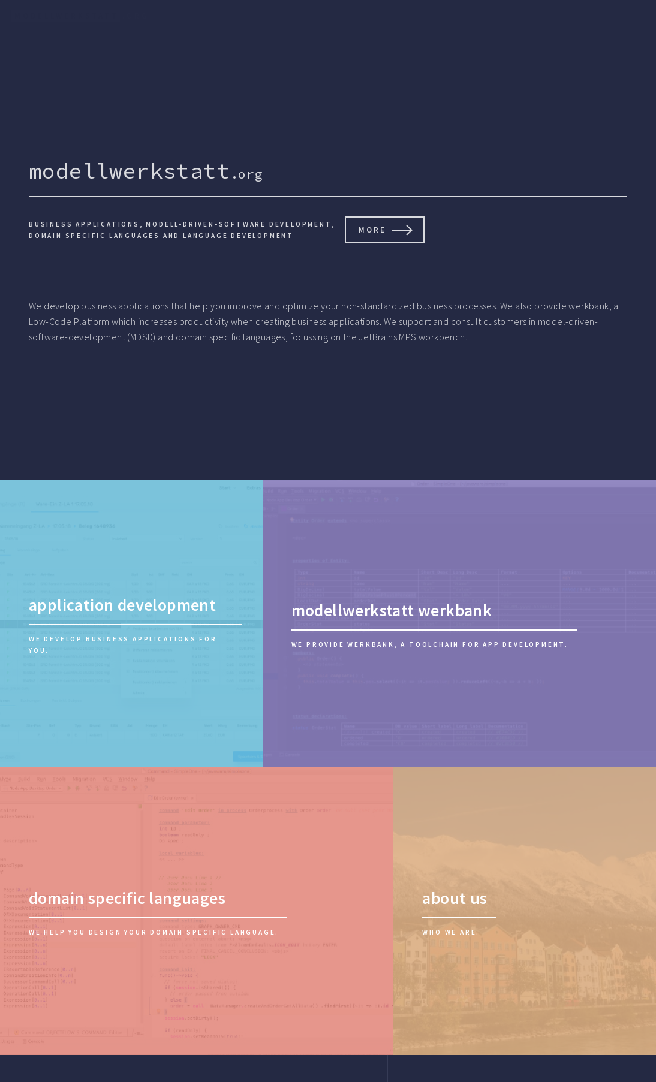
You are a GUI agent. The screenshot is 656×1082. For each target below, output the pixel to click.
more (373, 229)
